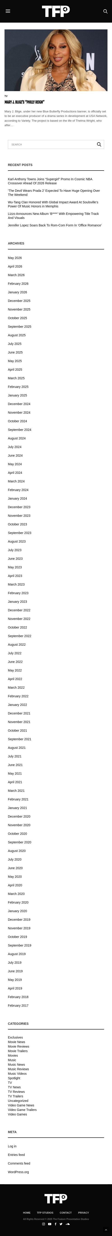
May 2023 (15, 567)
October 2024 (17, 421)
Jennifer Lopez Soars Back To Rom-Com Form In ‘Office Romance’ (55, 225)
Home (26, 1212)
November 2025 (19, 309)
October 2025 (17, 318)
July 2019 (14, 962)
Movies (13, 1055)
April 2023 (15, 576)
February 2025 (18, 387)
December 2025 (19, 301)
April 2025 (15, 369)
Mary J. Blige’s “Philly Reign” (24, 102)
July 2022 (14, 653)
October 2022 (17, 627)
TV (6, 96)
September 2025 (19, 326)
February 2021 (18, 799)
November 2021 (19, 722)
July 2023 (14, 550)
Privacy (83, 1212)
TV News (14, 1087)
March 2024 (16, 481)
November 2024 (19, 412)
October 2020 (17, 833)
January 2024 (17, 498)
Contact (66, 1212)
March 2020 (16, 894)
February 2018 (18, 997)
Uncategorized (18, 1100)
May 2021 (15, 773)
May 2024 (15, 464)
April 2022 (15, 679)
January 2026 (17, 292)
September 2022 (19, 636)
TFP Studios (45, 1212)
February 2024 (18, 490)
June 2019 (15, 971)
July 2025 (14, 344)
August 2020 (17, 851)
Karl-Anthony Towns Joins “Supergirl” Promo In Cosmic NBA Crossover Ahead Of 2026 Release (50, 181)
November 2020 (19, 825)
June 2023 (15, 558)
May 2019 (15, 980)
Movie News (16, 1042)
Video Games (17, 1114)
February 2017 (18, 1005)
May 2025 (15, 361)
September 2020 (19, 842)
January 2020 (17, 911)
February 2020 (18, 902)
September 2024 (19, 430)
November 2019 (19, 928)
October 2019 (17, 937)
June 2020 (15, 868)
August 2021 (17, 748)
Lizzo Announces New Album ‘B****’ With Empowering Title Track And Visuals (53, 216)
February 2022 (18, 696)
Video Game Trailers (22, 1109)
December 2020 (19, 816)
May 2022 (15, 670)
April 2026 (15, 266)
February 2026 (18, 283)
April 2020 (15, 885)
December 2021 (19, 713)
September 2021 (19, 739)
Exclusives (15, 1037)
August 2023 (17, 541)
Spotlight (14, 1078)
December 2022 (19, 610)
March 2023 (16, 584)
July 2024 (14, 447)
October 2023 (17, 524)
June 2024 (15, 455)
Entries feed (16, 1155)
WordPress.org (18, 1172)
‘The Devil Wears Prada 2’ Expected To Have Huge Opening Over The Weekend (54, 193)
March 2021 (16, 790)
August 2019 (17, 954)
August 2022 (17, 644)
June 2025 (15, 352)
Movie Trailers (18, 1051)
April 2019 (15, 988)
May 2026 (15, 258)
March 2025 (16, 378)
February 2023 (18, 593)
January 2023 (17, 601)
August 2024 (17, 438)
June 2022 (15, 662)
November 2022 (19, 619)
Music (12, 1060)
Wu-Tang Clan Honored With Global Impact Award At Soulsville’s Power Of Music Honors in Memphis (53, 204)
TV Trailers (15, 1096)
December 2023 (19, 507)
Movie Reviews (18, 1046)
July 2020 (14, 859)
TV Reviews (16, 1091)
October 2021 (17, 730)
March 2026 (16, 275)
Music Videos (17, 1073)
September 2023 (19, 533)
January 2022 (17, 705)
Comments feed (19, 1163)
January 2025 (17, 395)
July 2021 (14, 756)
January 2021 (17, 808)
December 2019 (19, 919)
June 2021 (15, 765)
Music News (16, 1064)
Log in (12, 1146)
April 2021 (15, 782)
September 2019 (19, 945)
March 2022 (16, 687)
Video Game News (21, 1105)
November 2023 (19, 515)
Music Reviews (18, 1069)
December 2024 (19, 404)
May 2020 (15, 876)
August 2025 (17, 335)
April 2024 (15, 472)
